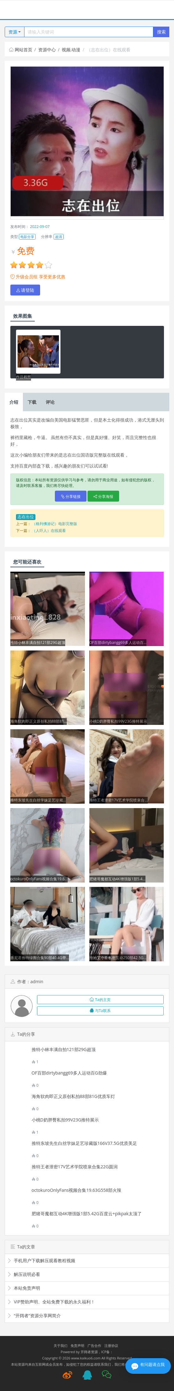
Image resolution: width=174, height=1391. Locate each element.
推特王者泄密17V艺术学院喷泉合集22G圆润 (75, 1167)
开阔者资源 (89, 1351)
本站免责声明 (23, 1288)
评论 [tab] (50, 402)
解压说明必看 (23, 1274)
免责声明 (77, 1345)
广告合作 (94, 1345)
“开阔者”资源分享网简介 (34, 1315)
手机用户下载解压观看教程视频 (41, 1260)
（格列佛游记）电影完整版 (54, 523)
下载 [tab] (32, 402)
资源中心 (47, 50)
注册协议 (111, 1345)
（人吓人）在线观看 (49, 530)
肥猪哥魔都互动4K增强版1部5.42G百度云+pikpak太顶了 (87, 1213)
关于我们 (60, 1345)
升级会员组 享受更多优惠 (37, 277)
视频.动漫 (71, 50)
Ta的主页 (100, 999)
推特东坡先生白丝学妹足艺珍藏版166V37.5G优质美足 (84, 1143)
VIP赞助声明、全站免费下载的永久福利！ (51, 1302)
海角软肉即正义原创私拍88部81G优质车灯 (73, 1096)
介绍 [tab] (13, 402)
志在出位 (26, 516)
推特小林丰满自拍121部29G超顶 (64, 1049)
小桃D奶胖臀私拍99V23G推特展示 (65, 1120)
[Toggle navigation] (12, 10)
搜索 (161, 32)
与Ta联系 (100, 1010)
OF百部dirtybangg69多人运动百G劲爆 (69, 1073)
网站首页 (20, 50)
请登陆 (25, 290)
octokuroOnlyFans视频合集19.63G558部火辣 (77, 1190)
